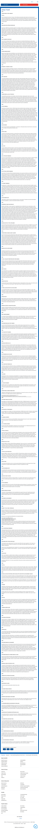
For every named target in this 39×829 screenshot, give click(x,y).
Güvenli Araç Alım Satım (24, 787)
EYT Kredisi (22, 797)
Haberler (21, 761)
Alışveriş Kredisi (22, 798)
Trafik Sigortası (22, 807)
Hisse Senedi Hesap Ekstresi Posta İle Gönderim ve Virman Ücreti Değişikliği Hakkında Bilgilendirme (18, 755)
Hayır (11, 749)
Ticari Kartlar (22, 784)
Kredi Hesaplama (4, 807)
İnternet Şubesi (24, 4)
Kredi (2, 797)
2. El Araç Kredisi (23, 800)
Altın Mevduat (3, 774)
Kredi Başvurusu (3, 800)
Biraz (8, 749)
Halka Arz (2, 777)
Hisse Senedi (22, 771)
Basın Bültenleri (22, 763)
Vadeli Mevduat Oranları (24, 773)
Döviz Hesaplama (4, 808)
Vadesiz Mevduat (4, 763)
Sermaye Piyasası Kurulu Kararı (8, 755)
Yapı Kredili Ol (5, 4)
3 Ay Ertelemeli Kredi (23, 794)
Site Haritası (22, 811)
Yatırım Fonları (3, 773)
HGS (2, 813)
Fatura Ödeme (3, 811)
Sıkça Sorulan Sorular (23, 810)
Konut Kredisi (3, 794)
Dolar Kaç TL (22, 777)
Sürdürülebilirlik (22, 760)
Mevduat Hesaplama (4, 810)
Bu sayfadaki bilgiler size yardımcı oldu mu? (9, 747)
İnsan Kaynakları (23, 764)
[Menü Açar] (37, 1)
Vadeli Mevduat (3, 764)
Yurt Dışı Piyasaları (23, 774)
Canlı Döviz (3, 771)
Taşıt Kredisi (3, 798)
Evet (4, 749)
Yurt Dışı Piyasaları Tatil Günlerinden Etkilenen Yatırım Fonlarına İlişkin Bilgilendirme (32, 755)
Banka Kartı (3, 787)
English (25, 823)
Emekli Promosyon (4, 760)
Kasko (21, 808)
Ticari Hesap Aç (3, 784)
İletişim (22, 823)
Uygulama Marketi (4, 761)
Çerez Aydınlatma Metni (16, 823)
